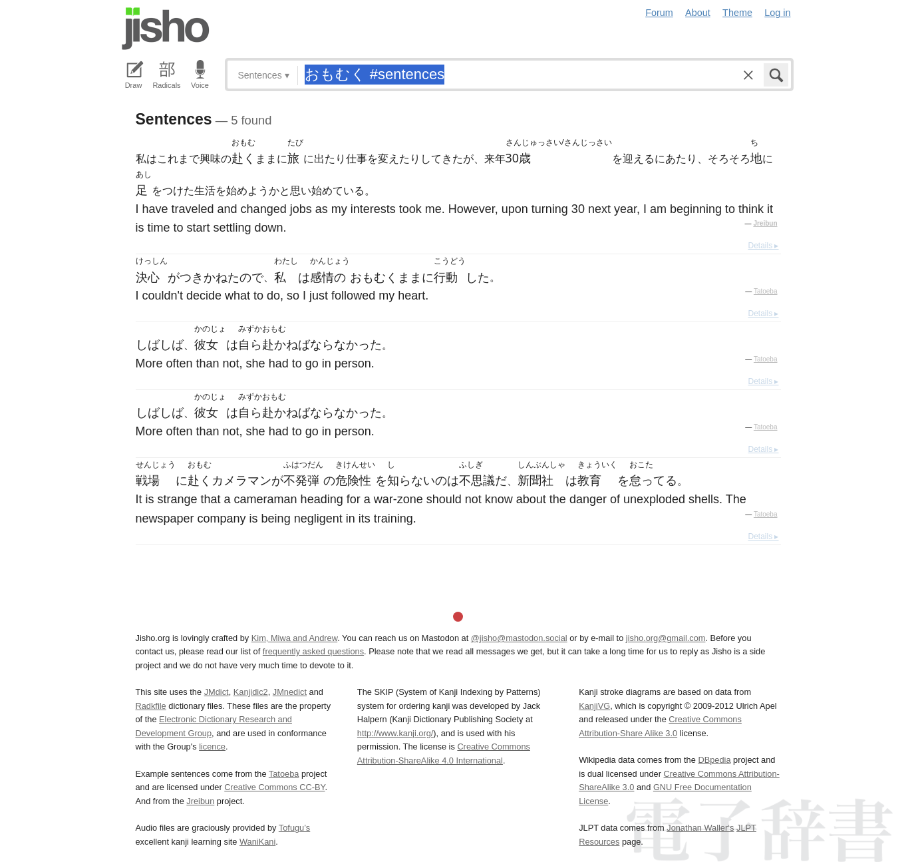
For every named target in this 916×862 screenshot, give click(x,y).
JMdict (216, 692)
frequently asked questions (313, 651)
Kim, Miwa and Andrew (294, 638)
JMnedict (290, 692)
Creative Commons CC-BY (274, 787)
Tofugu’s (294, 828)
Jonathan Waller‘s (700, 828)
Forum (659, 12)
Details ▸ (763, 245)
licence (212, 747)
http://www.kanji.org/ (395, 733)
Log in (777, 12)
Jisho (166, 28)
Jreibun (765, 223)
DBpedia (714, 760)
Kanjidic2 (250, 692)
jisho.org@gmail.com (666, 638)
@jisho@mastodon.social (519, 638)
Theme (737, 12)
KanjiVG (594, 706)
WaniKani (257, 842)
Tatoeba (766, 291)
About (697, 12)
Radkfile (151, 706)
